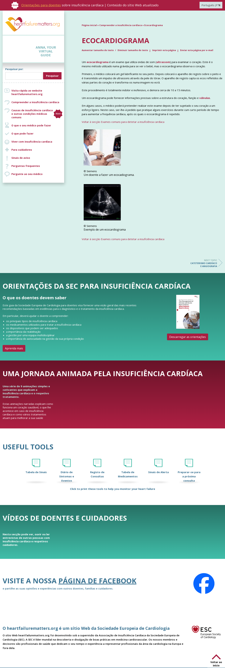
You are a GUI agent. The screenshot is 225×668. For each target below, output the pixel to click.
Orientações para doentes (41, 5)
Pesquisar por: (14, 69)
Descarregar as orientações (187, 337)
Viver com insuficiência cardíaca (31, 141)
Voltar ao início (216, 663)
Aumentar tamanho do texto (98, 50)
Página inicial (89, 25)
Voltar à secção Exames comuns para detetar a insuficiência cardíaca (123, 122)
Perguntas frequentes (25, 166)
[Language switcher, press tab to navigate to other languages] (211, 5)
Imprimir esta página (164, 50)
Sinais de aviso (20, 157)
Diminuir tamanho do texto (133, 50)
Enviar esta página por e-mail (196, 50)
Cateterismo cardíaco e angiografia (203, 263)
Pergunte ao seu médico (27, 174)
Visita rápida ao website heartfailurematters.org (27, 92)
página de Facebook (97, 580)
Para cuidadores (21, 149)
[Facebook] (203, 583)
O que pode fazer (22, 133)
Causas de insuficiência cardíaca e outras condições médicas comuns (36, 114)
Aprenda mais (14, 348)
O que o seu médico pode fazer (31, 125)
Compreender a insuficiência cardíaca (35, 102)
